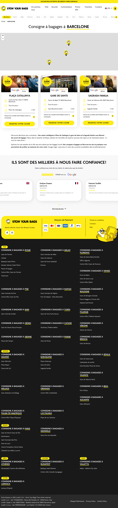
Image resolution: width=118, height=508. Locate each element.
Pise (45, 17)
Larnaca (5, 484)
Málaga (5, 389)
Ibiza (105, 386)
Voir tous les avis (59, 209)
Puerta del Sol (6, 368)
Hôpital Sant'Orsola (86, 303)
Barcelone (7, 17)
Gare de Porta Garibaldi (49, 262)
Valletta (84, 464)
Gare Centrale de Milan (48, 254)
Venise (38, 17)
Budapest (45, 464)
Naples (52, 17)
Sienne (113, 17)
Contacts (98, 7)
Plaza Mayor (5, 365)
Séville (106, 354)
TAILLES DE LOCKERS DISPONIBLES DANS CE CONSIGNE (17, 117)
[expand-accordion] (35, 250)
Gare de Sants (59, 95)
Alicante (84, 400)
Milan (22, 17)
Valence (84, 375)
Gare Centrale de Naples (49, 293)
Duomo (43, 265)
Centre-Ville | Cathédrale (49, 393)
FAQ (46, 7)
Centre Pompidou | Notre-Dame (12, 447)
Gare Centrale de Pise (8, 293)
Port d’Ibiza (84, 390)
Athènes (5, 464)
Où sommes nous (35, 8)
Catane (97, 17)
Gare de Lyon (5, 443)
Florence (30, 17)
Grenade (45, 389)
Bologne (60, 17)
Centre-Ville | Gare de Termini (11, 272)
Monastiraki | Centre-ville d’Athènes (13, 468)
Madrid (5, 357)
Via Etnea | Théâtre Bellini (49, 327)
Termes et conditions (97, 220)
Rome (15, 17)
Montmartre (5, 436)
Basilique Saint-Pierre (8, 262)
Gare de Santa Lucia (86, 279)
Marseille (45, 431)
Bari (67, 17)
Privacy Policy (91, 501)
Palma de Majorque (11, 413)
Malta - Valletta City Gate (88, 468)
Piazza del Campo (7, 341)
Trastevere (4, 276)
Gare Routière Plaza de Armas (90, 366)
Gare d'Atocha (6, 361)
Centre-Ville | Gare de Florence (90, 264)
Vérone (105, 17)
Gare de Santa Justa (86, 359)
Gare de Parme (46, 341)
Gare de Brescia (85, 343)
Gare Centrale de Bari (8, 314)
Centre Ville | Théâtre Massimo (90, 316)
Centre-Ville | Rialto (86, 282)
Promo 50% (77, 8)
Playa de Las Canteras (48, 418)
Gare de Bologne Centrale (88, 296)
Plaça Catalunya (19, 95)
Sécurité (54, 7)
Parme (67, 337)
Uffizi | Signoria (85, 260)
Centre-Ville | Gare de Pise (10, 297)
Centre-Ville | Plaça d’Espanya (11, 418)
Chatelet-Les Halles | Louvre (10, 451)
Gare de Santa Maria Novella (89, 257)
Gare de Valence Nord (87, 379)
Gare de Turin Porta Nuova (50, 314)
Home (3, 21)
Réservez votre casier (19, 124)
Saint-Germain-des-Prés (9, 440)
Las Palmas (46, 413)
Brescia (84, 339)
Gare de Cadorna (46, 258)
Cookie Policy (102, 501)
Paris (27, 429)
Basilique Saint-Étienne (48, 468)
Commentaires (66, 7)
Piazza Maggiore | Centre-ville (90, 299)
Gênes (89, 17)
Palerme (81, 17)
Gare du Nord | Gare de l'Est (10, 433)
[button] (108, 8)
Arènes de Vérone (86, 330)
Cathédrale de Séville (87, 362)
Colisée (3, 258)
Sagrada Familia (98, 95)
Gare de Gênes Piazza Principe (11, 327)
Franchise (88, 7)
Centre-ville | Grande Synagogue (51, 472)
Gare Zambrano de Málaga (10, 393)
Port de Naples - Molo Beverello (52, 297)
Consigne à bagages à (12, 250)
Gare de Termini (6, 254)
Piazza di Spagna (6, 269)
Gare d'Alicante (85, 404)
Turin (73, 17)
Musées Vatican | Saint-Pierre (10, 265)
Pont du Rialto (85, 275)
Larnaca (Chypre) (6, 488)
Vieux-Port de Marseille (48, 435)
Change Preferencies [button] (77, 501)
